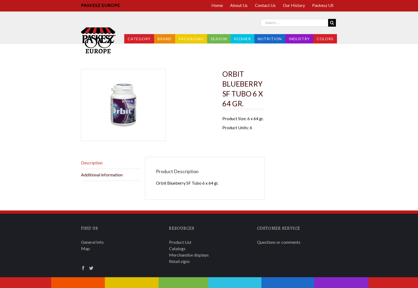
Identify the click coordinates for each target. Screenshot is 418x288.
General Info (92, 242)
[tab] (110, 163)
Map (85, 248)
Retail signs (179, 261)
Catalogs (177, 248)
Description (92, 162)
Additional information (102, 174)
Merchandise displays (189, 254)
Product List (180, 242)
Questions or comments (278, 242)
